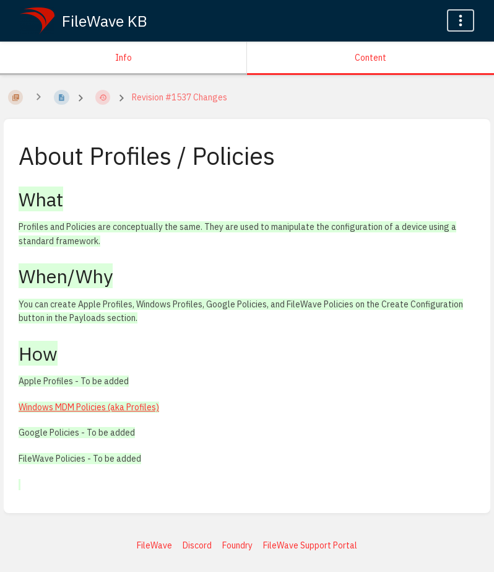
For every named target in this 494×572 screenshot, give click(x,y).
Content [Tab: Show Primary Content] (370, 57)
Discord (197, 545)
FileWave (154, 545)
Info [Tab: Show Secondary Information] (123, 57)
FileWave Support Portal (310, 545)
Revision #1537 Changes (179, 97)
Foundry (237, 545)
